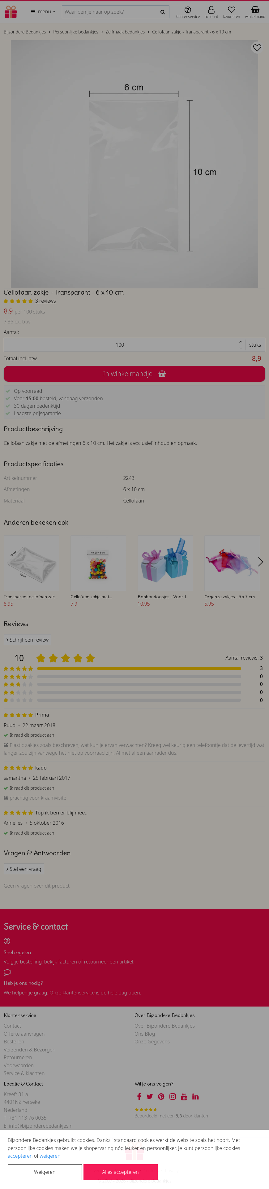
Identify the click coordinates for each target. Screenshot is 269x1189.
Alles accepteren (120, 1172)
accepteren (20, 1155)
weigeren (50, 1155)
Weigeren (44, 1172)
